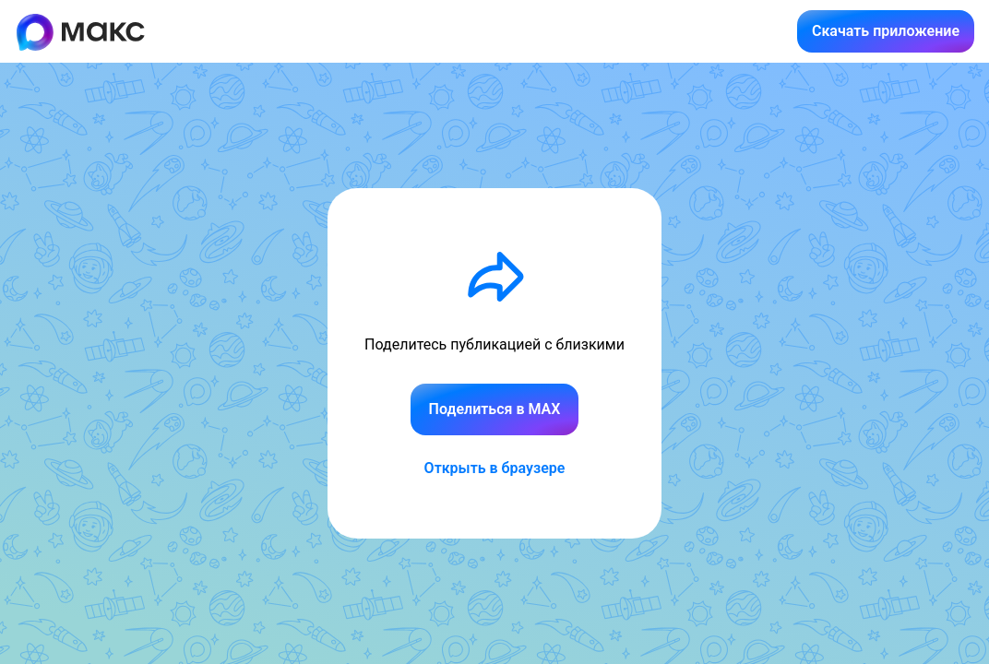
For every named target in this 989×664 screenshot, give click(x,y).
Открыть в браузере (495, 468)
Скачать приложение (885, 31)
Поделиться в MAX (495, 409)
